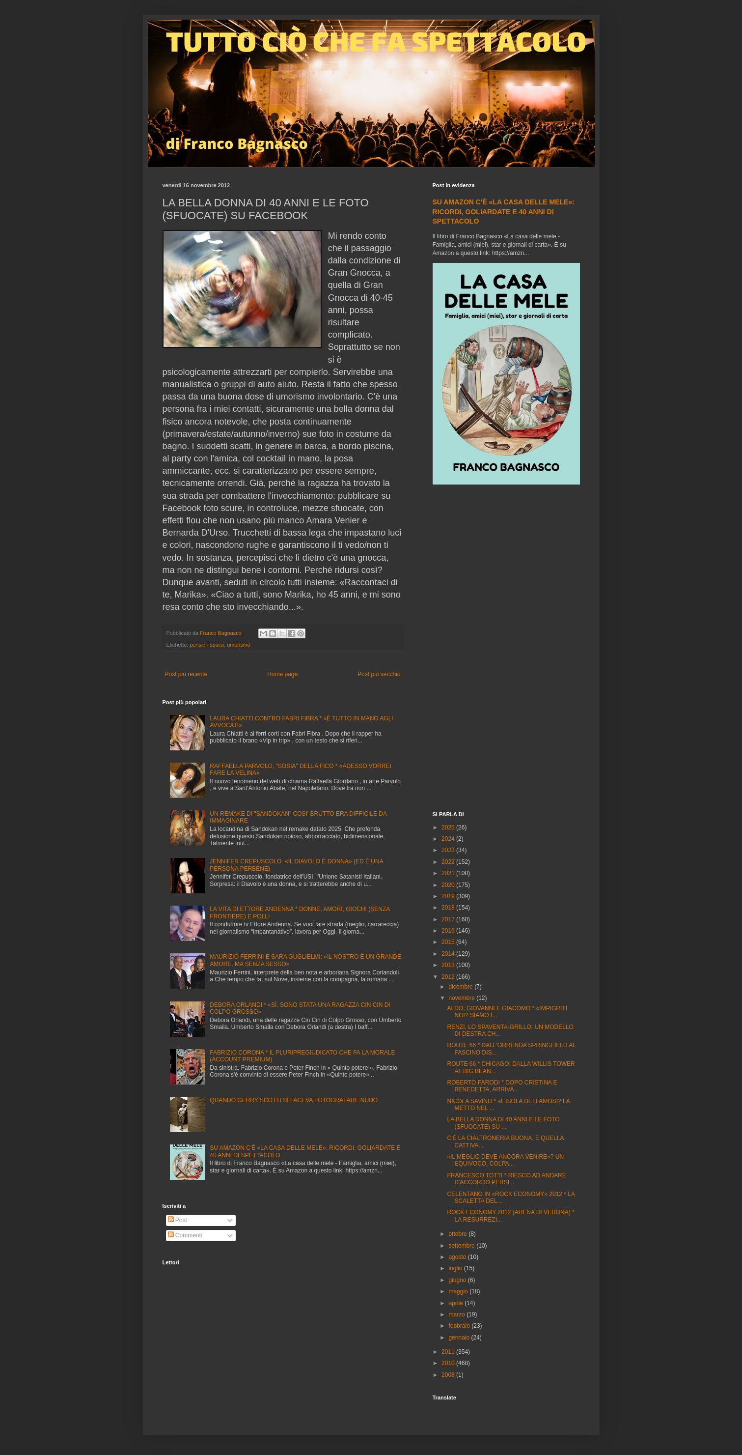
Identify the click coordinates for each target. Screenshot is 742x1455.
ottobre (458, 1233)
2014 (448, 953)
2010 (448, 1363)
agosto (457, 1257)
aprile (456, 1303)
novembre (462, 998)
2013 (448, 965)
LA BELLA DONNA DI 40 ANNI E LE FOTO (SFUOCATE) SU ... (503, 1123)
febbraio (459, 1325)
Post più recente (186, 674)
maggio (458, 1291)
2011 (448, 1351)
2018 (448, 907)
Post (177, 1220)
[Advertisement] (506, 649)
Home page (282, 674)
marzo (457, 1314)
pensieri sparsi (207, 645)
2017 (448, 919)
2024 (448, 838)
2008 (448, 1374)
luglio (456, 1268)
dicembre (461, 986)
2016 (448, 930)
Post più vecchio (378, 674)
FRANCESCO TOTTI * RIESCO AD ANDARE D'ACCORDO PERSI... (506, 1179)
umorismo (238, 645)
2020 (448, 885)
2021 (448, 873)
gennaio (459, 1337)
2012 (448, 976)
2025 (448, 827)
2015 (448, 942)
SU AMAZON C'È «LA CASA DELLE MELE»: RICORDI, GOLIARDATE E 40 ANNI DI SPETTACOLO (504, 211)
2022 (448, 861)
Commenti (185, 1235)
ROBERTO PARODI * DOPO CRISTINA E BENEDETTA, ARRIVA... (502, 1086)
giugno (457, 1280)
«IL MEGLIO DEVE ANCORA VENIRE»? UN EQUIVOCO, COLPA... (505, 1160)
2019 (448, 896)
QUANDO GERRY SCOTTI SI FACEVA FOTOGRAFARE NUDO (294, 1100)
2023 (448, 850)
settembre (462, 1245)
